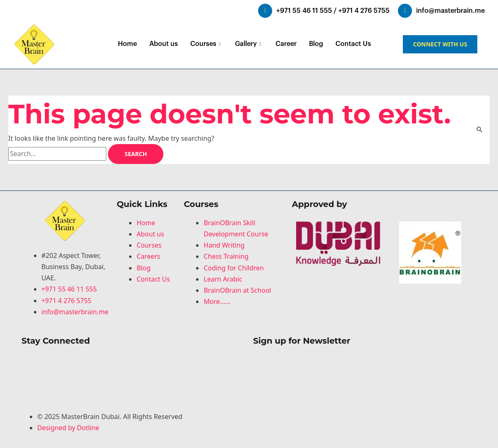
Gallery (249, 44)
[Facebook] (133, 359)
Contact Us (353, 44)
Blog (316, 44)
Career (286, 44)
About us (163, 44)
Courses (206, 44)
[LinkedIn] (133, 370)
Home (127, 44)
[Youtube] (133, 393)
